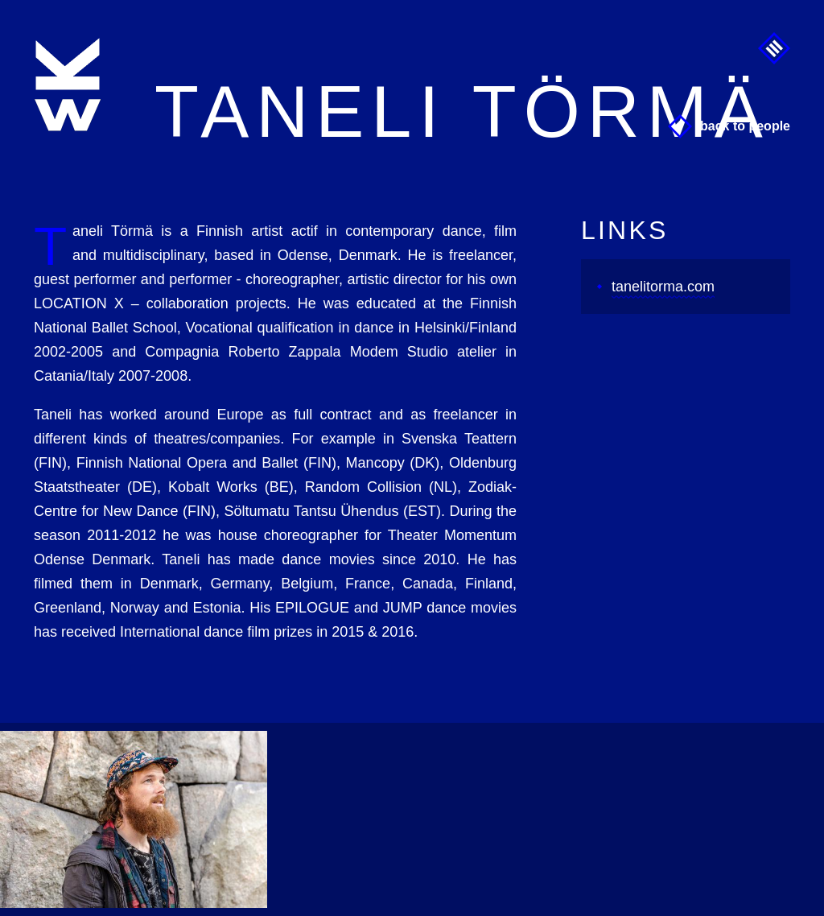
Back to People (745, 126)
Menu (774, 48)
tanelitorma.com (663, 287)
